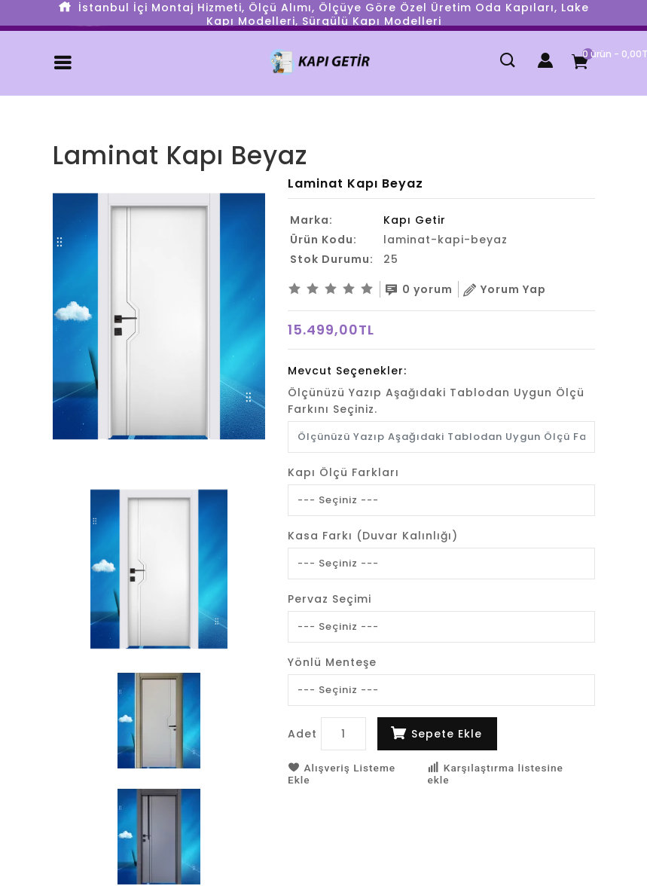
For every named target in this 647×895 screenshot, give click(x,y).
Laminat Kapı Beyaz (135, 129)
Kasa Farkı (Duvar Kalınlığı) (373, 533)
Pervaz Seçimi (329, 596)
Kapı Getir (414, 220)
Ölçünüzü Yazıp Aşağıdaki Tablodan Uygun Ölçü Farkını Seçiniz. (436, 398)
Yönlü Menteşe (332, 659)
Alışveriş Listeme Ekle (343, 771)
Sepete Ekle (446, 731)
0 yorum (424, 288)
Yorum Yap (515, 288)
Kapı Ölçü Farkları (343, 470)
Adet (302, 731)
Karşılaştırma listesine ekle (496, 771)
